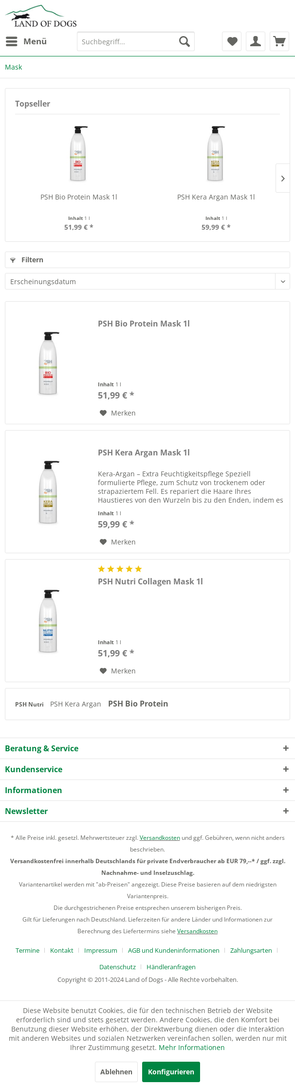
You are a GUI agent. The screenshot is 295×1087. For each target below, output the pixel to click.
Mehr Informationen (192, 1047)
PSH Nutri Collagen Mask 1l (150, 582)
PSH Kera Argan (76, 703)
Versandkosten (160, 837)
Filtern (26, 259)
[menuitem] (26, 41)
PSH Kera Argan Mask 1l (216, 196)
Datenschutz (117, 966)
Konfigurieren (171, 1071)
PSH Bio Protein (138, 703)
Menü (26, 40)
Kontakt (62, 950)
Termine (27, 950)
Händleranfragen (171, 966)
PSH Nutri (30, 704)
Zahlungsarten (251, 950)
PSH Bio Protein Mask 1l (78, 196)
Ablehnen (116, 1071)
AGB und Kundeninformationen (174, 950)
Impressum (100, 950)
